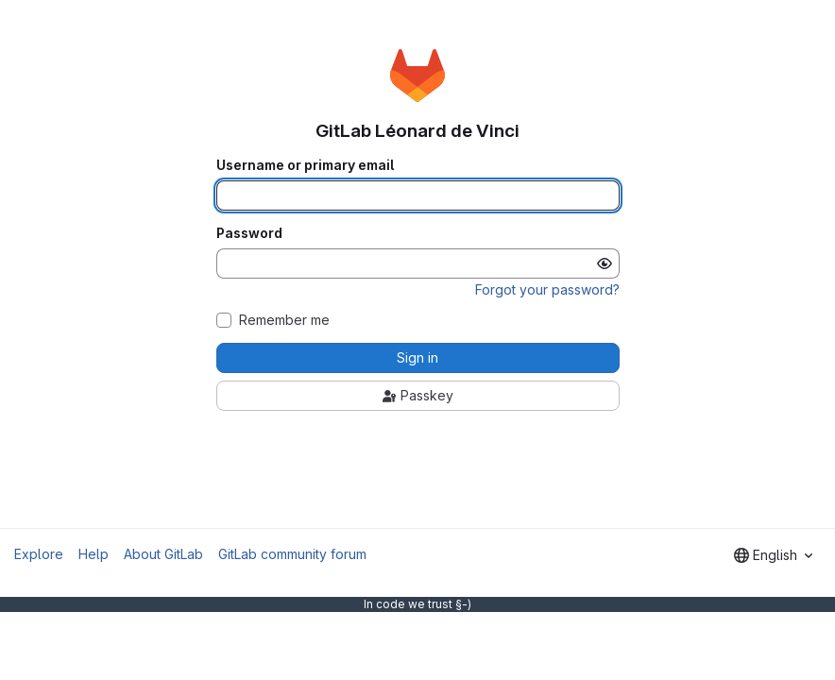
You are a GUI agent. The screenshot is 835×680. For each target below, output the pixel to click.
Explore (38, 554)
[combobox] (773, 555)
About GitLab (163, 554)
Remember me (284, 320)
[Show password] (604, 263)
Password (249, 233)
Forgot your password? (547, 289)
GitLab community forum (292, 554)
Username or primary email (305, 165)
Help (93, 554)
